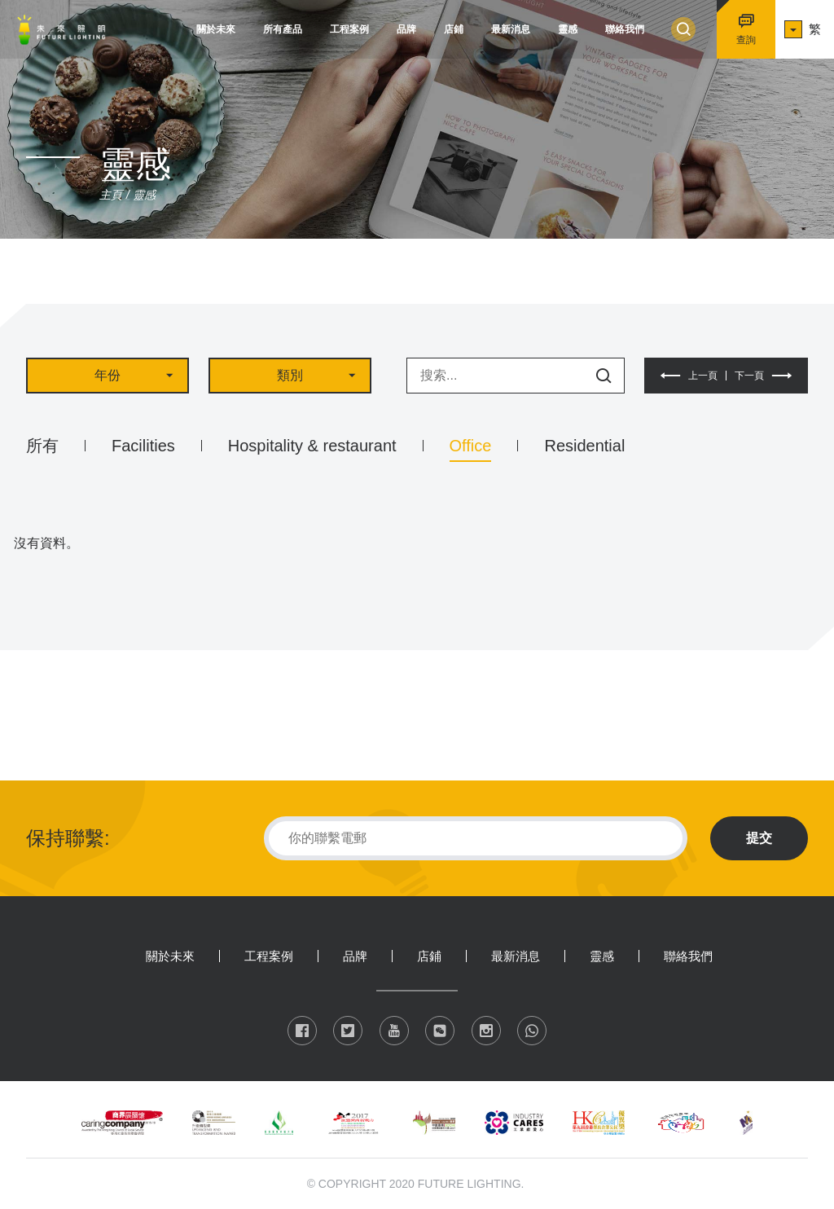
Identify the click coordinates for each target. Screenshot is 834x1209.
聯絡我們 (624, 29)
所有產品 (282, 29)
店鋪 (453, 29)
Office (471, 445)
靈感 (567, 29)
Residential (584, 445)
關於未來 (215, 29)
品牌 (406, 29)
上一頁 (703, 375)
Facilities (143, 445)
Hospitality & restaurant (312, 445)
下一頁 (749, 375)
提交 (759, 838)
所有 (42, 445)
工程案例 (349, 29)
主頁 (110, 194)
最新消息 (510, 29)
